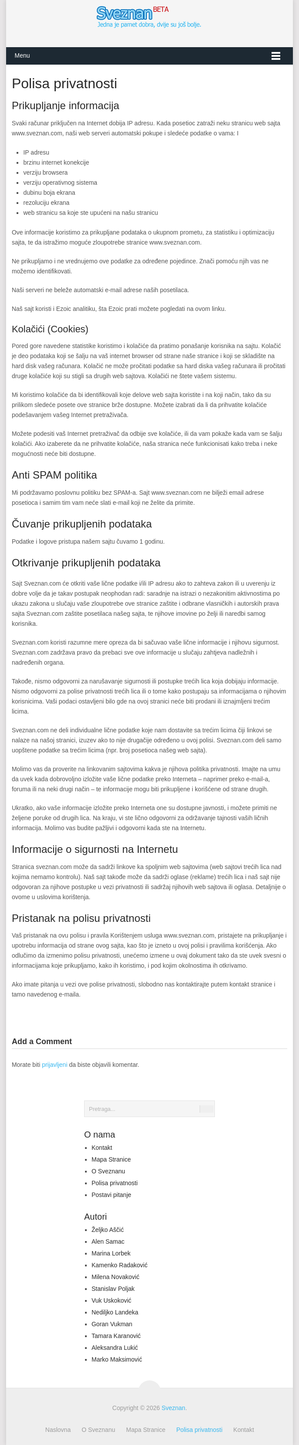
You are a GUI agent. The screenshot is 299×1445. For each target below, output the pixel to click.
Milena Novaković (115, 1276)
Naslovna (58, 1429)
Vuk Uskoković (111, 1300)
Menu (22, 55)
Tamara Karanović (116, 1335)
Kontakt (102, 1147)
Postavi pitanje (111, 1194)
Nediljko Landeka (115, 1312)
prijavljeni (54, 1064)
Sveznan (173, 1407)
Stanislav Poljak (113, 1288)
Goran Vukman (112, 1324)
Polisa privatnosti (115, 1182)
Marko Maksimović (117, 1359)
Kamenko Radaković (119, 1265)
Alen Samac (108, 1241)
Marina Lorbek (111, 1253)
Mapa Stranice (111, 1159)
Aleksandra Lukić (115, 1347)
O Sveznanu (108, 1171)
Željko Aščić (108, 1229)
